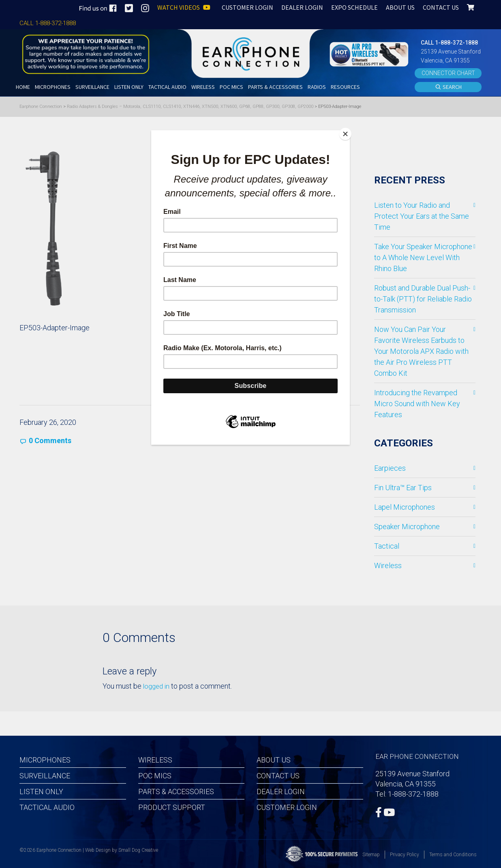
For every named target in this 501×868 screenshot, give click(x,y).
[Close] (348, 132)
